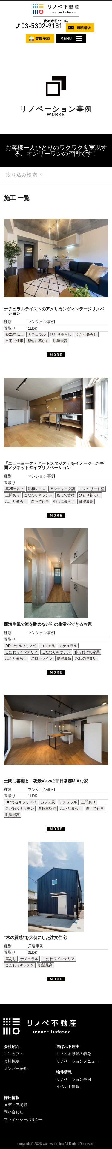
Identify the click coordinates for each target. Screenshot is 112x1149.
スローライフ (42, 658)
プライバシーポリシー (23, 1119)
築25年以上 (14, 334)
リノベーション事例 (73, 1079)
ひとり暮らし (60, 334)
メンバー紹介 (15, 1068)
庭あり (10, 959)
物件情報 (64, 1072)
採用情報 (11, 1098)
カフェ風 (48, 646)
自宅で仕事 (14, 341)
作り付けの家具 (87, 652)
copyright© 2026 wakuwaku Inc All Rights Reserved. (56, 1143)
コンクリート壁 (91, 489)
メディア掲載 (15, 1105)
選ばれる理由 (67, 1047)
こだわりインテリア (21, 652)
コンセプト (13, 1054)
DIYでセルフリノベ (20, 646)
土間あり (12, 495)
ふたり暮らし (86, 334)
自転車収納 (47, 808)
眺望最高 (60, 341)
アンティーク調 (62, 489)
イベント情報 (67, 1086)
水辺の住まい (86, 658)
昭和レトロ (37, 489)
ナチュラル (37, 334)
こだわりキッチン (38, 495)
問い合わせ (13, 1112)
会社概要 (11, 1061)
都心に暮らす (38, 341)
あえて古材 (66, 495)
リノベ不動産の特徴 (73, 1054)
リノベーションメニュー (77, 1061)
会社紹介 (11, 1047)
